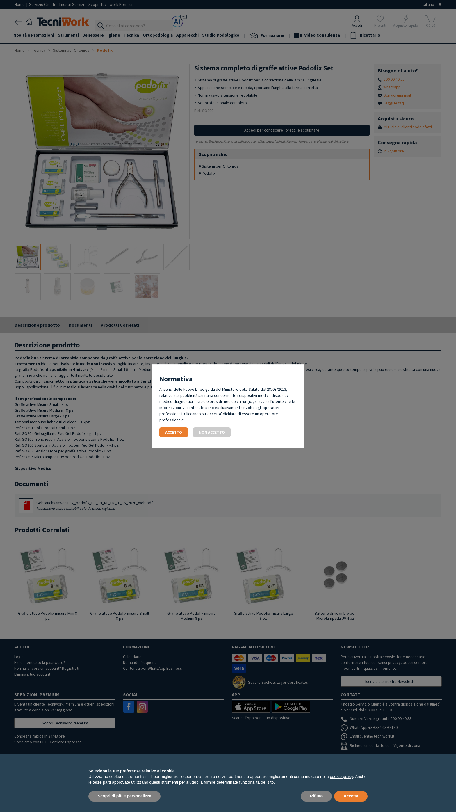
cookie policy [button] (341, 776)
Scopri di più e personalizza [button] (124, 796)
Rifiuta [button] (316, 796)
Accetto (173, 432)
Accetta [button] (350, 796)
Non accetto (212, 432)
